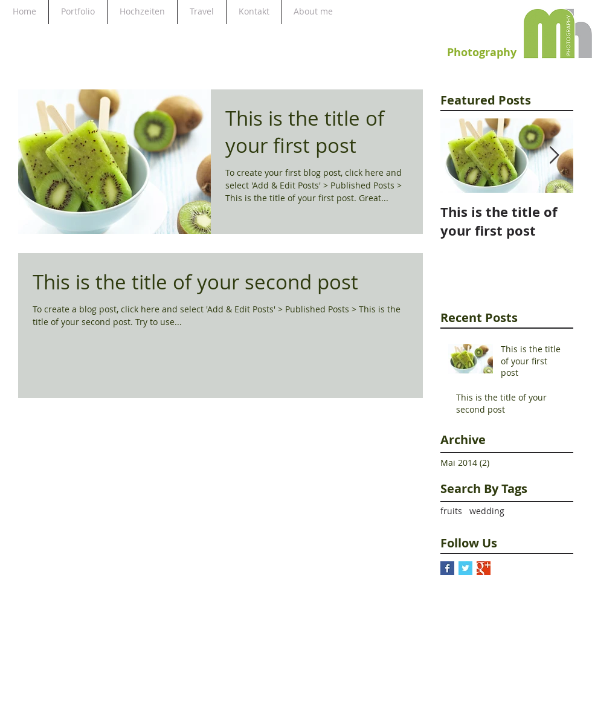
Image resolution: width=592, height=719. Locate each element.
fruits (451, 511)
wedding (486, 511)
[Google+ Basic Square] (484, 568)
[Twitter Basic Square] (465, 568)
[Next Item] (554, 155)
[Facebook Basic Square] (447, 568)
